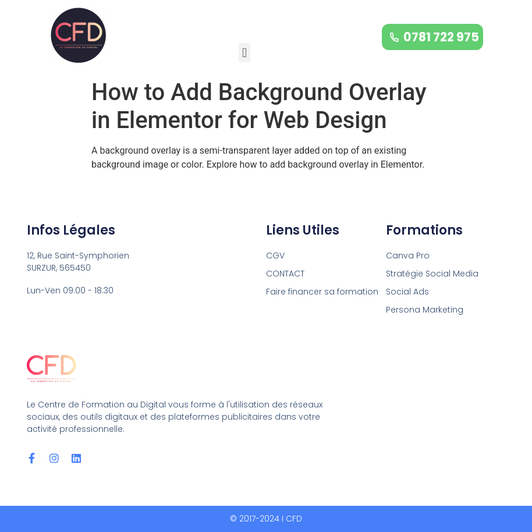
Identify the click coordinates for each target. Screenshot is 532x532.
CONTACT (285, 273)
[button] (244, 52)
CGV (275, 255)
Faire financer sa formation (322, 291)
